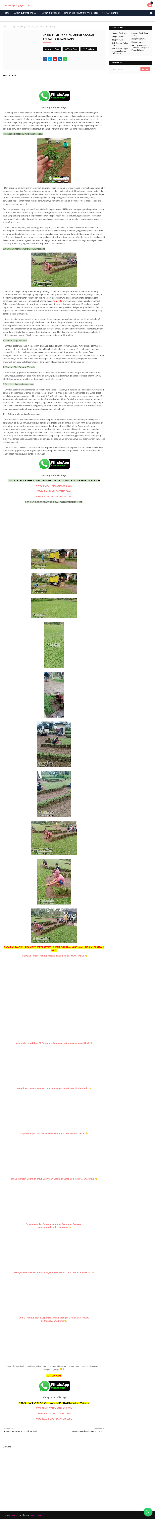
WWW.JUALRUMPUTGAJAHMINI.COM (54, 496)
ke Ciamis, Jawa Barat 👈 (54, 1321)
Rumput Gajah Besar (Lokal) (139, 34)
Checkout (89, 49)
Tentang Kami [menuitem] (110, 13)
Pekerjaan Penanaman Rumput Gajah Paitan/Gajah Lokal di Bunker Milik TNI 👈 (54, 1272)
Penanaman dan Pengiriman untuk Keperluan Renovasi (54, 1224)
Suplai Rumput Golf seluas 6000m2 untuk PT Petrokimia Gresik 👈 (54, 1133)
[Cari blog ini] (126, 69)
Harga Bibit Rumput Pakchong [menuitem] (81, 13)
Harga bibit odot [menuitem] (50, 13)
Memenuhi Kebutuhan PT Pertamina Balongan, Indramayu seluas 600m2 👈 (54, 1043)
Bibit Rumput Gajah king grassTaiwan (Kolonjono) (120, 50)
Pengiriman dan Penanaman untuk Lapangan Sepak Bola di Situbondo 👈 (54, 1088)
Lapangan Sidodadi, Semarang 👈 (54, 1227)
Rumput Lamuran (138, 39)
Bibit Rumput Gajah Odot (120, 44)
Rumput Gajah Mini (119, 33)
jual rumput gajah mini (17, 5)
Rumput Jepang (137, 42)
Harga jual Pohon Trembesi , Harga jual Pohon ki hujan (140, 47)
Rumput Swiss (117, 40)
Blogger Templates (38, 1515)
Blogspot (15, 1515)
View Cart (71, 49)
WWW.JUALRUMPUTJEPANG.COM (54, 491)
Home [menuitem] (6, 13)
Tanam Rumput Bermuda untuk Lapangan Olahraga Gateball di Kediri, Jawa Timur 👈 (54, 1179)
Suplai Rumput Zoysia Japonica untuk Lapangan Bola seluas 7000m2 (54, 1317)
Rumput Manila (118, 36)
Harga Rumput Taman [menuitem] (25, 13)
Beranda (6, 27)
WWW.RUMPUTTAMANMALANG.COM (54, 486)
